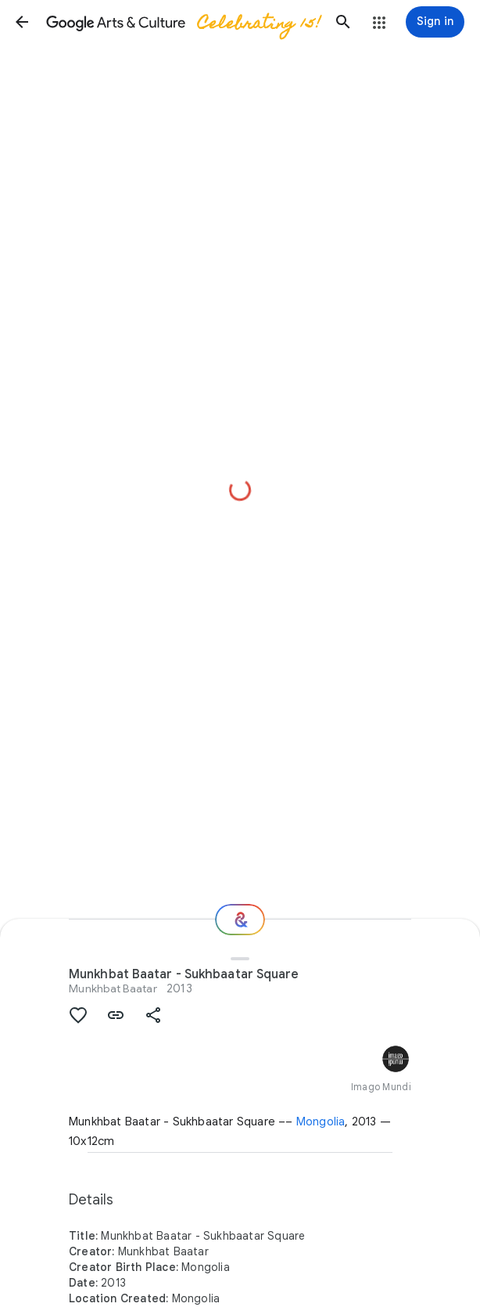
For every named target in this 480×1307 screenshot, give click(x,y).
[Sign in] (435, 22)
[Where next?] (240, 919)
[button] (22, 22)
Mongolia (321, 1121)
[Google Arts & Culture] (182, 22)
